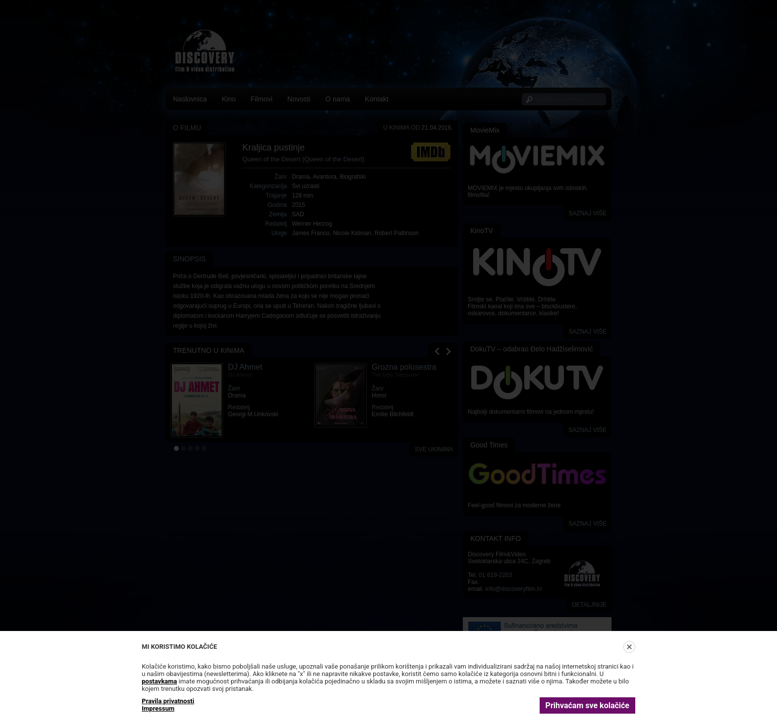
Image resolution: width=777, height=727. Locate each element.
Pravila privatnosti (168, 701)
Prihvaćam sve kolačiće (587, 705)
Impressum (158, 708)
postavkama (159, 681)
